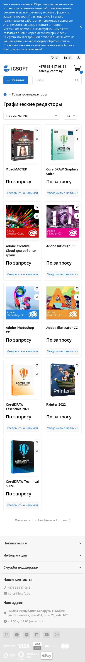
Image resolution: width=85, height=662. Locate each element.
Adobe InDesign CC (60, 246)
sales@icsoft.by (19, 593)
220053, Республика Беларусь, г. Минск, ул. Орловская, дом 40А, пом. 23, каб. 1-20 (38, 613)
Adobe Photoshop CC (20, 329)
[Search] (57, 80)
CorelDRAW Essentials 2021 (17, 406)
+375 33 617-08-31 (20, 587)
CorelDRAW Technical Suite (22, 483)
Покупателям (42, 543)
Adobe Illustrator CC (62, 327)
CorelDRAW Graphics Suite (62, 171)
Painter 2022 (56, 404)
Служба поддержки (42, 567)
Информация (42, 555)
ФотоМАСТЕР (16, 169)
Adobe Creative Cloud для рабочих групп (21, 250)
